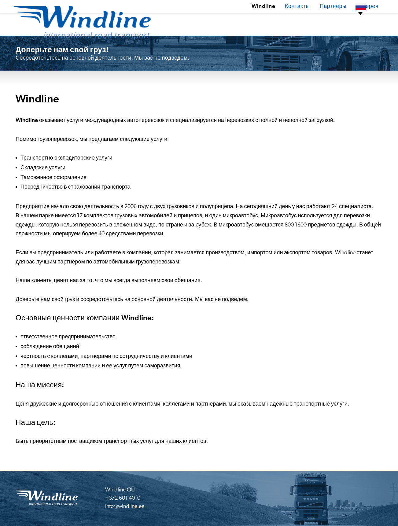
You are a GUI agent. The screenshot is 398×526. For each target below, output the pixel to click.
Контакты (274, 20)
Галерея (345, 20)
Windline (240, 20)
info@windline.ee (124, 506)
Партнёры (310, 20)
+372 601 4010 (122, 498)
